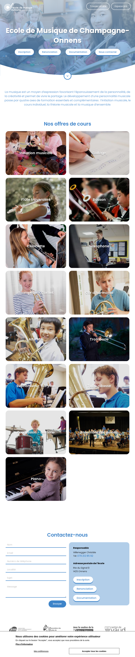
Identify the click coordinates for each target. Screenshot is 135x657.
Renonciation (49, 52)
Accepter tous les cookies (94, 651)
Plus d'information (24, 644)
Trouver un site (97, 6)
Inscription (23, 52)
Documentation (79, 52)
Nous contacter (109, 52)
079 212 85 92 (85, 556)
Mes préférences (41, 651)
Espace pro (120, 6)
